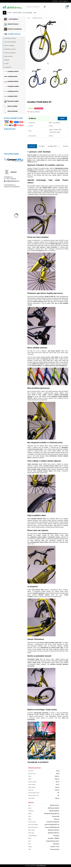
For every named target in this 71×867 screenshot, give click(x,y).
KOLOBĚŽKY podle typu (37, 18)
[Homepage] (4, 12)
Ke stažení (41, 146)
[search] (45, 7)
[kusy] (52, 118)
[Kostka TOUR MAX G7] (47, 41)
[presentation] (28, 41)
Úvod (28, 18)
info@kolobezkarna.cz (12, 181)
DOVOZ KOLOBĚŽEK (27, 12)
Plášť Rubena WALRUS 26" (17, 220)
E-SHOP (9, 12)
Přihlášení (55, 1)
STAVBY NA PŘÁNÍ (16, 12)
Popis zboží (32, 146)
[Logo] (12, 6)
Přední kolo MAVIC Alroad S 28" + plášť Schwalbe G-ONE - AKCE (18, 208)
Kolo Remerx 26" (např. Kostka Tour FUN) (17, 197)
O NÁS (34, 12)
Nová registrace (64, 1)
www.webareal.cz (41, 865)
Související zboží (54, 146)
